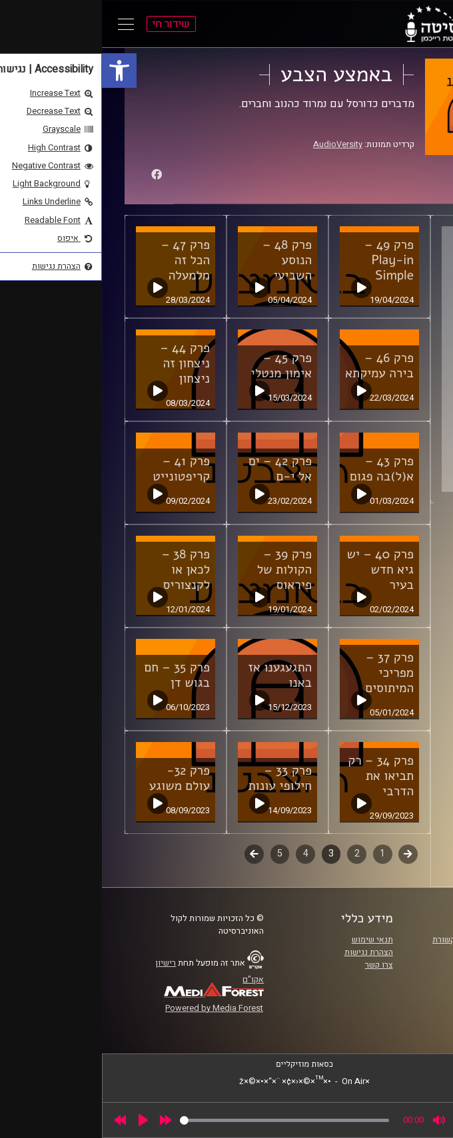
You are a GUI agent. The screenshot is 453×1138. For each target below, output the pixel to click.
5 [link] (178, 853)
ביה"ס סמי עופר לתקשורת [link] (375, 940)
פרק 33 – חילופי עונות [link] (178, 778)
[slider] (182, 1120)
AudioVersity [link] (235, 144)
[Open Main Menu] (24, 24)
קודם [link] (306, 853)
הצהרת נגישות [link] (266, 952)
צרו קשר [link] (277, 965)
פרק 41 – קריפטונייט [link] (79, 469)
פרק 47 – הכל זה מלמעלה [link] (83, 260)
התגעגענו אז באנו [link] (178, 675)
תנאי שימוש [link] (270, 940)
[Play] (41, 1120)
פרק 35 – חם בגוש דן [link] (75, 675)
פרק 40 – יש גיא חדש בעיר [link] (278, 570)
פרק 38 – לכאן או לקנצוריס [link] (84, 570)
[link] (17, 70)
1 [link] (280, 853)
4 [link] (204, 853)
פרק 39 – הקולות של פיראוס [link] (182, 570)
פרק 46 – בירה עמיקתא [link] (277, 365)
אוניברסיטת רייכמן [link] (387, 952)
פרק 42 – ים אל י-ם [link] (178, 469)
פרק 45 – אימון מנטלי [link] (179, 365)
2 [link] (255, 853)
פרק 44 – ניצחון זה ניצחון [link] (83, 363)
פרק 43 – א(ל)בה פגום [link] (280, 469)
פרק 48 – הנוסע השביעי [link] (185, 260)
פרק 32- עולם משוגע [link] (77, 778)
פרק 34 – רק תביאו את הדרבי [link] (279, 776)
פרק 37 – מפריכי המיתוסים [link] (287, 673)
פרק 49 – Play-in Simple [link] (287, 260)
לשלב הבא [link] (152, 855)
